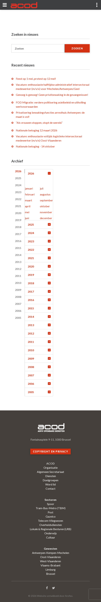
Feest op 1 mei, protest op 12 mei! (36, 78)
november (46, 212)
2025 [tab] (18, 178)
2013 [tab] (18, 261)
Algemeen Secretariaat (50, 471)
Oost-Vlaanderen (50, 557)
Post (50, 512)
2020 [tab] (18, 213)
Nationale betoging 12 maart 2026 (36, 130)
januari (29, 188)
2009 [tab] (18, 289)
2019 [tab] (18, 220)
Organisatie (51, 467)
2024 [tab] (18, 185)
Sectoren (50, 499)
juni (27, 218)
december (46, 218)
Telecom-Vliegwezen (50, 520)
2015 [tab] (18, 248)
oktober (45, 206)
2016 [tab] (18, 241)
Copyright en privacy (50, 451)
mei (27, 212)
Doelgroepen (50, 480)
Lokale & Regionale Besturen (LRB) (50, 529)
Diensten (50, 476)
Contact (50, 488)
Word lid (50, 484)
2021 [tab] (18, 206)
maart (28, 200)
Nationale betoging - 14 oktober (35, 146)
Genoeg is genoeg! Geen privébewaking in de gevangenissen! (52, 94)
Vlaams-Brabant (50, 565)
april (27, 206)
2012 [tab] (18, 268)
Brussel (50, 573)
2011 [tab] (18, 275)
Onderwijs (50, 533)
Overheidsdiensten (50, 524)
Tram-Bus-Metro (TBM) (50, 508)
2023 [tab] (18, 192)
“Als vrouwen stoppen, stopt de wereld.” (39, 122)
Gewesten (50, 548)
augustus (45, 194)
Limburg (50, 569)
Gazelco (51, 516)
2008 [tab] (18, 296)
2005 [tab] (18, 317)
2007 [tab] (18, 303)
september (46, 200)
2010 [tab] (18, 282)
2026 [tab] (18, 171)
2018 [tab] (18, 227)
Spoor (50, 504)
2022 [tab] (18, 199)
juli (41, 188)
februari (30, 194)
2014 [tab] (18, 255)
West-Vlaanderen (50, 561)
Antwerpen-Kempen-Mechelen (50, 552)
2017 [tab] (18, 234)
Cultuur (50, 537)
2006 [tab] (18, 310)
